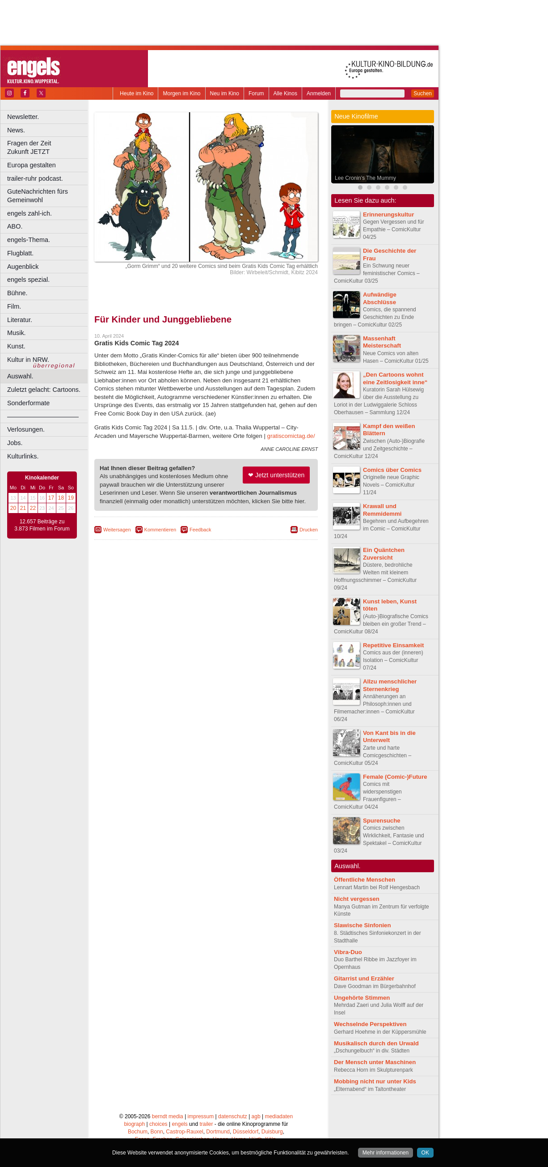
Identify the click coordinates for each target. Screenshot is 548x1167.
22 (33, 508)
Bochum (138, 1132)
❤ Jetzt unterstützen (276, 475)
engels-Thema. (28, 239)
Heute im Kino (136, 93)
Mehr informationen (386, 1153)
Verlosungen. (26, 429)
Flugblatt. (20, 253)
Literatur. (19, 319)
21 (23, 508)
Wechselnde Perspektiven (370, 1024)
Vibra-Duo (348, 952)
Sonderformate (28, 403)
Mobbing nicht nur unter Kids (375, 1081)
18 (61, 498)
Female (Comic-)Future (395, 776)
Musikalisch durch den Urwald (376, 1043)
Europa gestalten (31, 165)
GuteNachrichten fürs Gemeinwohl (37, 196)
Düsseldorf (245, 1132)
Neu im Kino (224, 93)
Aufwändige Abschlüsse (379, 298)
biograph (134, 1124)
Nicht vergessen (356, 898)
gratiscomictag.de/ (291, 436)
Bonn (157, 1132)
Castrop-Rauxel (184, 1132)
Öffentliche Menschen (364, 879)
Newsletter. (23, 116)
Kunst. (16, 346)
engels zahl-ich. (29, 213)
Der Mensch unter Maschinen (375, 1062)
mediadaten (279, 1116)
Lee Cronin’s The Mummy (365, 178)
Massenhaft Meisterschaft (382, 342)
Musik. (16, 332)
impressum (201, 1116)
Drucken (308, 529)
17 (51, 498)
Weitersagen (117, 529)
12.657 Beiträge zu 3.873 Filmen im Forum (41, 525)
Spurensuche (381, 820)
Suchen (422, 93)
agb (256, 1116)
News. (16, 130)
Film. (14, 306)
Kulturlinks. (22, 456)
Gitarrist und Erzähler (364, 978)
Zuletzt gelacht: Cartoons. (43, 389)
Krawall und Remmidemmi (382, 510)
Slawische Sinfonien (362, 925)
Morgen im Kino (181, 93)
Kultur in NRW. (28, 359)
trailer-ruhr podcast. (35, 178)
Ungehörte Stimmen (362, 997)
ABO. (14, 226)
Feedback (200, 529)
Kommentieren (160, 529)
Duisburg (272, 1132)
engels (179, 1124)
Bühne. (17, 293)
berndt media (167, 1116)
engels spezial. (28, 279)
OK (425, 1153)
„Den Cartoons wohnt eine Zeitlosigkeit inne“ (395, 378)
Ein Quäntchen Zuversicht (384, 554)
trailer (206, 1124)
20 (13, 508)
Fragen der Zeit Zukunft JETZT (48, 147)
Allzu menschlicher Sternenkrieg (390, 685)
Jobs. (14, 442)
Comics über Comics (392, 470)
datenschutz (232, 1116)
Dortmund (218, 1132)
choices (158, 1124)
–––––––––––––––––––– (43, 416)
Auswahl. (20, 376)
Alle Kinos (285, 93)
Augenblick (22, 266)
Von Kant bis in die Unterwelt (389, 737)
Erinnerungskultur (388, 214)
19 (71, 498)
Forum (256, 93)
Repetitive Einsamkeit (393, 645)
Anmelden (319, 93)
